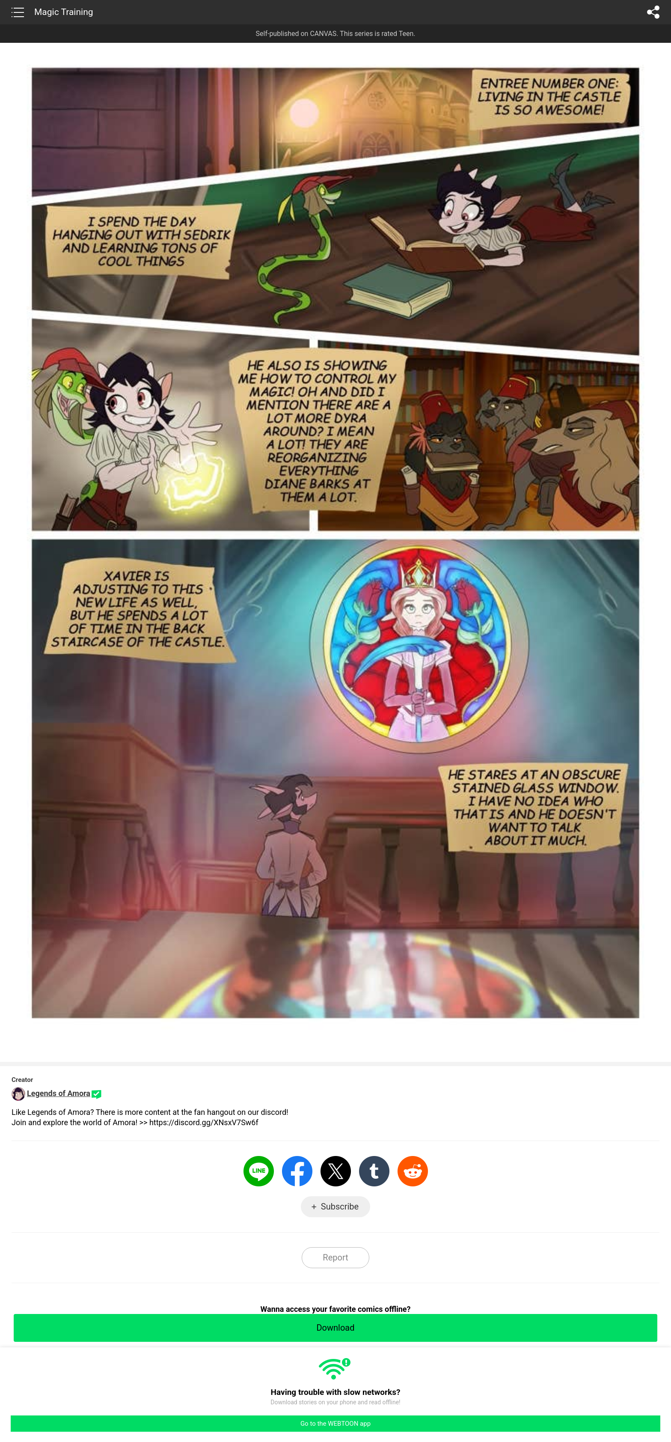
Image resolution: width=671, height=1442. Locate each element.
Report (335, 1257)
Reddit (413, 1171)
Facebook (297, 1171)
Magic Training (63, 12)
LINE (258, 1171)
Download (335, 1328)
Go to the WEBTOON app (335, 1423)
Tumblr (374, 1171)
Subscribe (340, 1206)
